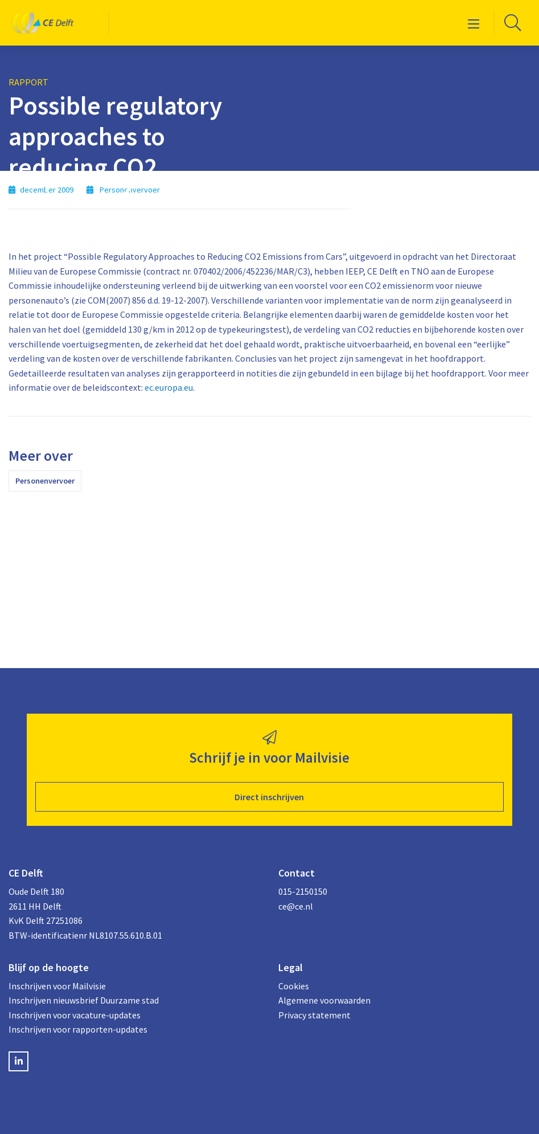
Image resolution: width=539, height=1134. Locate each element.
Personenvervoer (45, 481)
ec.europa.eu (169, 387)
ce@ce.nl (295, 906)
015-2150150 (302, 891)
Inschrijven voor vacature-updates (75, 1015)
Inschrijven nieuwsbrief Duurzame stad (84, 1000)
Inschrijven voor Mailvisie (57, 986)
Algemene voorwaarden (324, 1000)
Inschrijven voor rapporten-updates (78, 1029)
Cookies (293, 986)
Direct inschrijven (269, 797)
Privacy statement (314, 1015)
